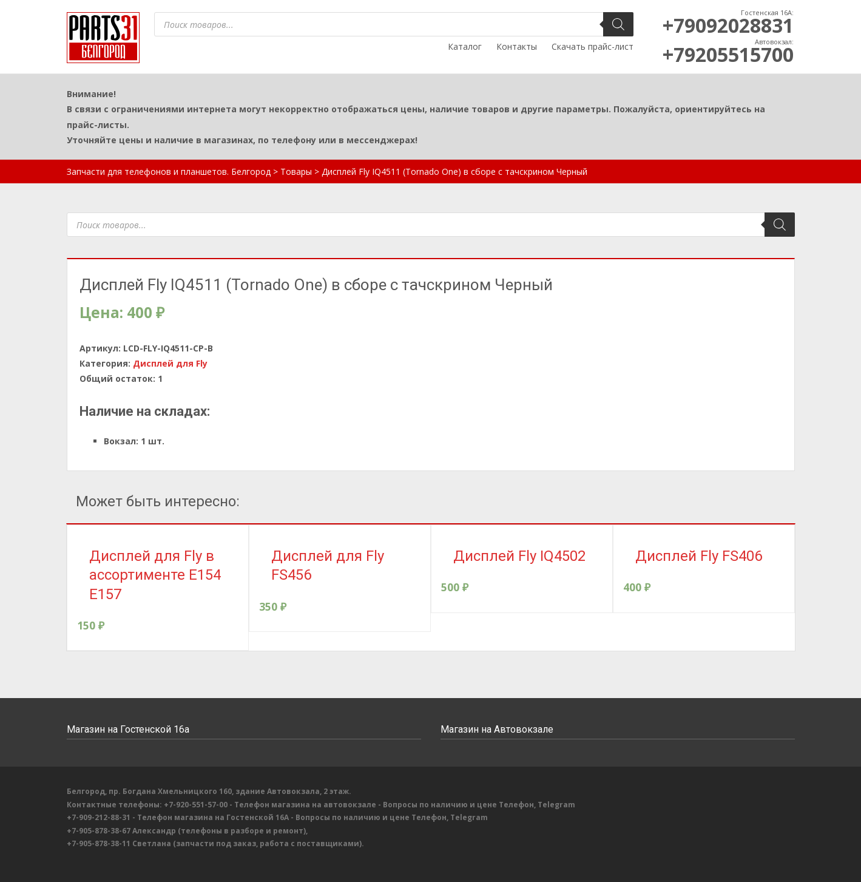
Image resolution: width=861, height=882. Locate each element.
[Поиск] (618, 24)
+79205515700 (728, 54)
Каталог (465, 46)
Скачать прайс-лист (592, 46)
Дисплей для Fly (170, 363)
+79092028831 (728, 25)
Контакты (516, 46)
